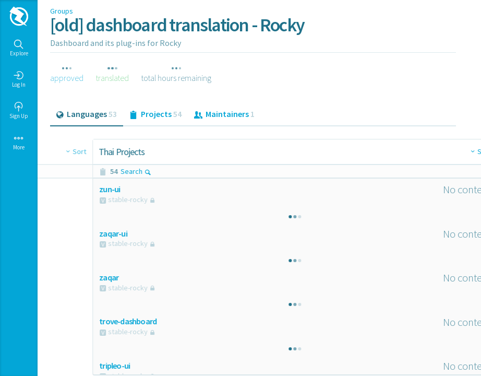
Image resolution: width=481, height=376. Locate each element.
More (19, 142)
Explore (19, 48)
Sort (240, 151)
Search (93, 171)
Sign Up (18, 111)
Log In (19, 79)
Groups (61, 11)
